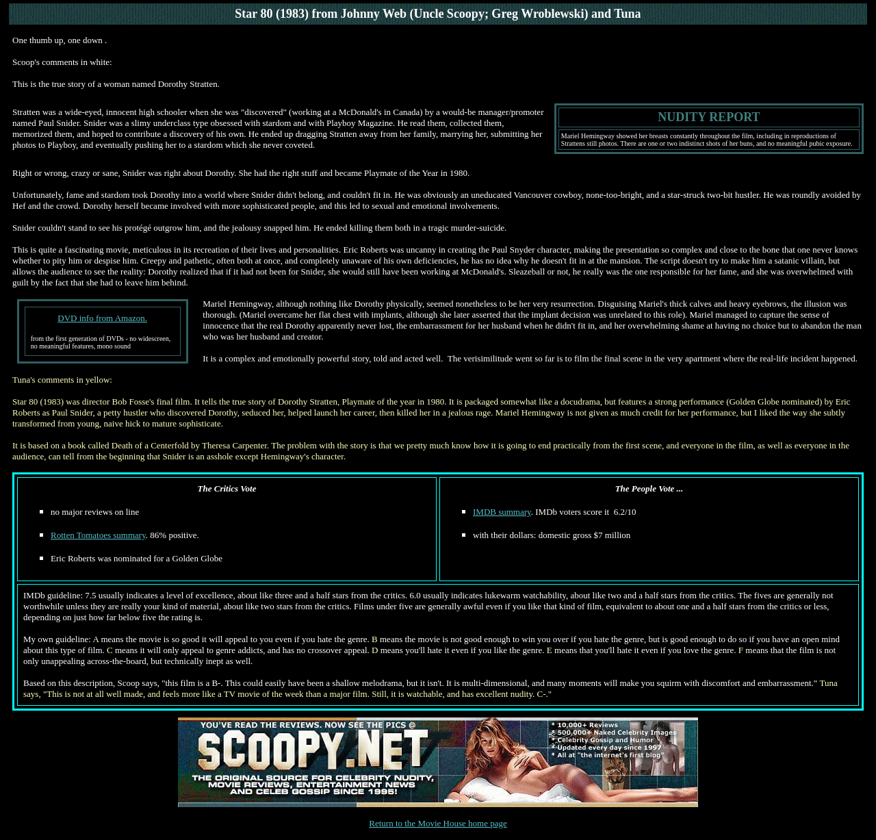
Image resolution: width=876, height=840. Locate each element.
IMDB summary (502, 512)
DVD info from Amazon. (102, 318)
